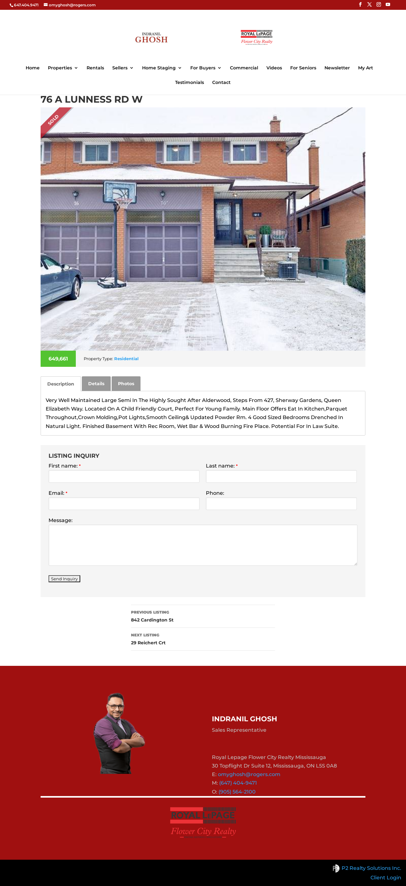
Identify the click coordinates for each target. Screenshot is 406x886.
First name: (65, 466)
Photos (126, 383)
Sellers (120, 68)
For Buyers (202, 68)
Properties (60, 68)
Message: (61, 520)
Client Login (385, 878)
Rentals (95, 68)
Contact (221, 82)
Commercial (244, 68)
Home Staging (159, 68)
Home (33, 68)
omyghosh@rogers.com (249, 774)
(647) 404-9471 (238, 783)
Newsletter (337, 68)
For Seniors (303, 68)
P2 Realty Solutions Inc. (366, 868)
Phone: (215, 493)
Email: (58, 493)
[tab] (61, 383)
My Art (365, 68)
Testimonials (189, 82)
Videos (274, 68)
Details (96, 383)
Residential (126, 358)
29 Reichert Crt (203, 638)
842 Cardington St (203, 616)
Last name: (222, 466)
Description (60, 384)
